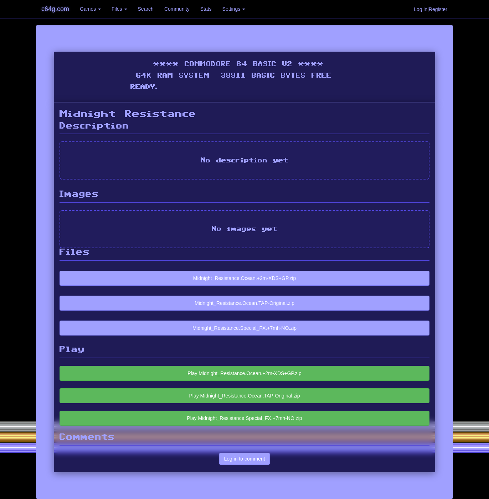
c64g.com (55, 8)
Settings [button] (233, 9)
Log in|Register (430, 9)
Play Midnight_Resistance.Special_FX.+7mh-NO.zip (244, 418)
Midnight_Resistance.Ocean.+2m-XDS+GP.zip (244, 278)
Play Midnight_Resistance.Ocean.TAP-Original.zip (244, 396)
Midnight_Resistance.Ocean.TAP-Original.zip (244, 303)
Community (177, 9)
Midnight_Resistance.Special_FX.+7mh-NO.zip (244, 328)
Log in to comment (244, 459)
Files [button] (119, 9)
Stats (206, 9)
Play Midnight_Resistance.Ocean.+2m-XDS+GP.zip (244, 373)
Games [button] (90, 9)
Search (146, 9)
